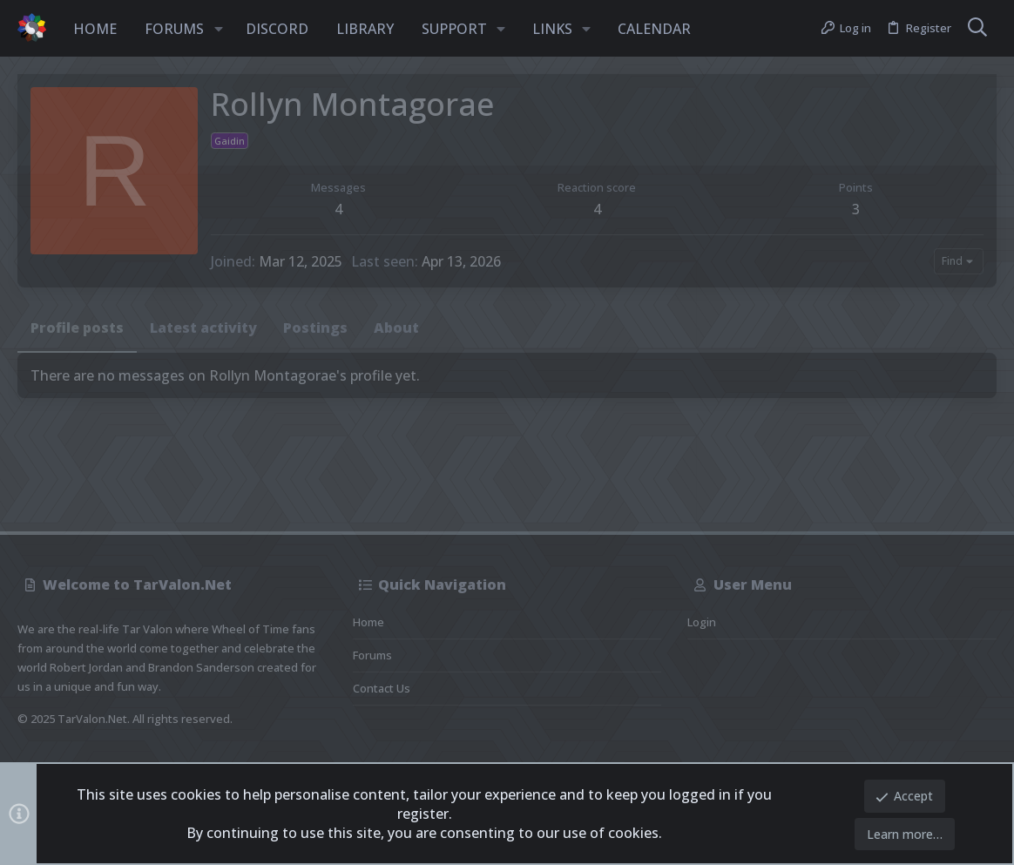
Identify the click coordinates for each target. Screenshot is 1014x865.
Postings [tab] (315, 327)
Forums (372, 655)
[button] (219, 29)
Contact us (381, 688)
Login (701, 622)
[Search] (977, 28)
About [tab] (396, 327)
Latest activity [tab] (203, 327)
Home (368, 622)
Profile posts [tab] (77, 327)
